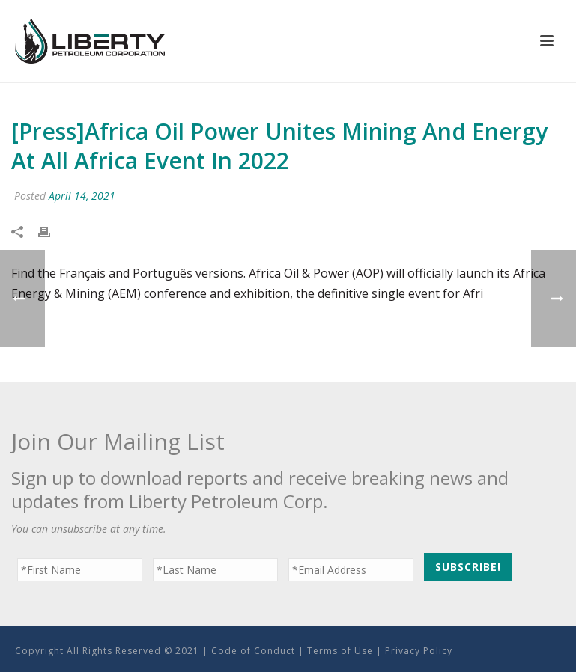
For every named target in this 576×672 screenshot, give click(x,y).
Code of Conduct (253, 650)
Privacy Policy (418, 650)
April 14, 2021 (82, 196)
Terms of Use (340, 650)
